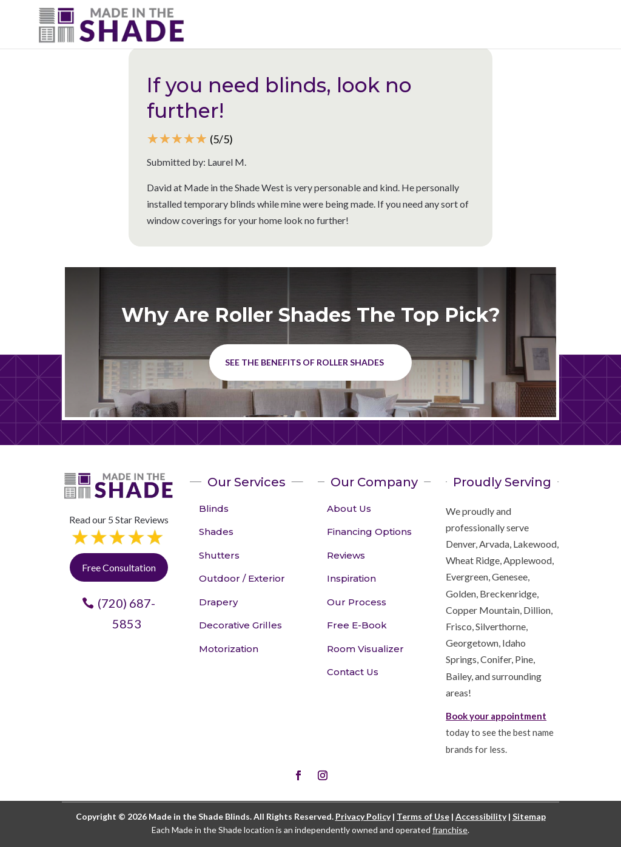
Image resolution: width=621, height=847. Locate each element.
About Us (349, 508)
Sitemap (529, 816)
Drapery (218, 602)
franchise (450, 830)
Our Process (356, 602)
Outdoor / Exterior (242, 578)
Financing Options (369, 531)
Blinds (214, 508)
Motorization (228, 649)
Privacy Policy (363, 816)
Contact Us (352, 672)
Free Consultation (119, 567)
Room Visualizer (365, 649)
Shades (216, 531)
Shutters (219, 555)
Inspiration (351, 578)
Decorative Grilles (240, 625)
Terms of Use (423, 816)
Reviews (346, 555)
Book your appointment (496, 715)
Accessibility (480, 816)
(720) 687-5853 (126, 613)
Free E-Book (357, 625)
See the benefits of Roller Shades (304, 362)
